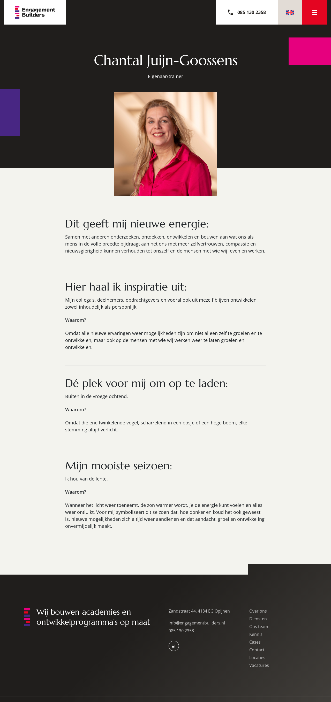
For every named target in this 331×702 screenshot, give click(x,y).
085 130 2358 (181, 631)
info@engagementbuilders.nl (197, 623)
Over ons (258, 611)
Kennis (255, 634)
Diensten (258, 619)
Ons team (258, 626)
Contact (257, 650)
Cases (255, 642)
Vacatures (259, 665)
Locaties (257, 657)
